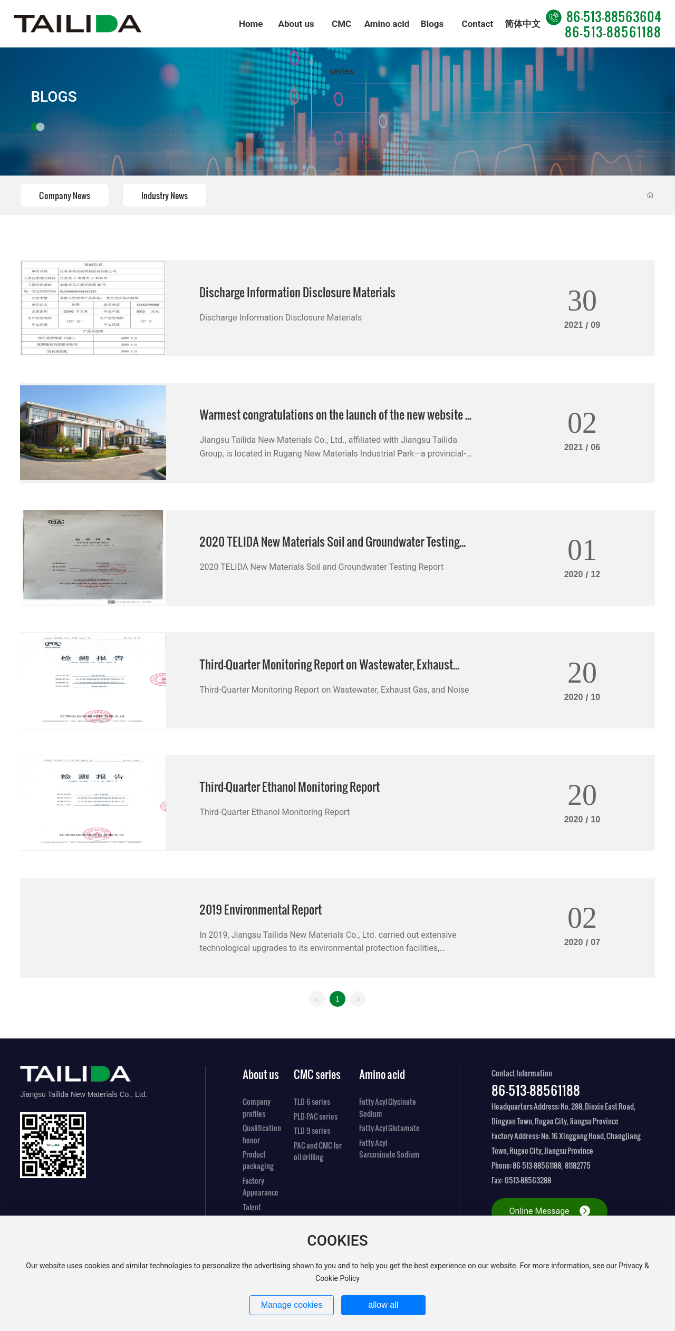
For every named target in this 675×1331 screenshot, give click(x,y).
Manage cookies (292, 1304)
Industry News (164, 195)
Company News (64, 195)
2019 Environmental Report (260, 909)
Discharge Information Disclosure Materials (297, 291)
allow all (383, 1304)
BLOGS (53, 96)
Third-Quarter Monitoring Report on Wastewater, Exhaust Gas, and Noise (334, 690)
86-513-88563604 (603, 16)
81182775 (578, 1165)
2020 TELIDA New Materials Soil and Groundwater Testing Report (321, 567)
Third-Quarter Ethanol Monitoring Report (289, 786)
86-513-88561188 (613, 31)
